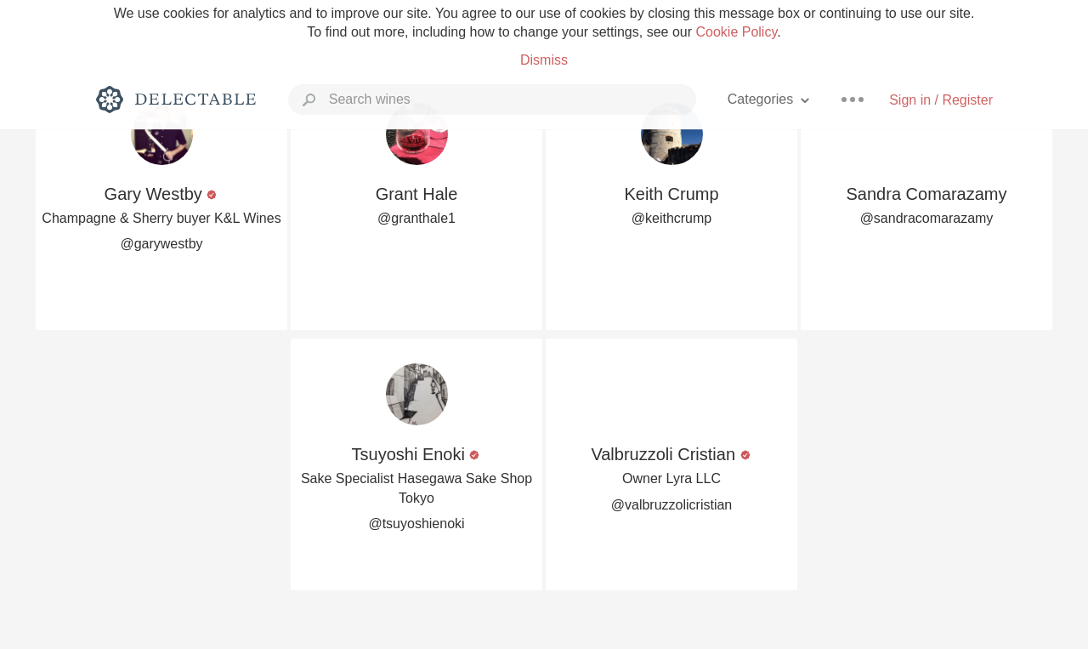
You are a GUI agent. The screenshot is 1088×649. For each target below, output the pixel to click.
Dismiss (544, 60)
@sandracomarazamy (927, 218)
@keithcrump (672, 218)
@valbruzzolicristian (672, 505)
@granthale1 (416, 218)
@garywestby (161, 243)
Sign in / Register (941, 100)
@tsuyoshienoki (416, 523)
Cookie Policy (736, 32)
